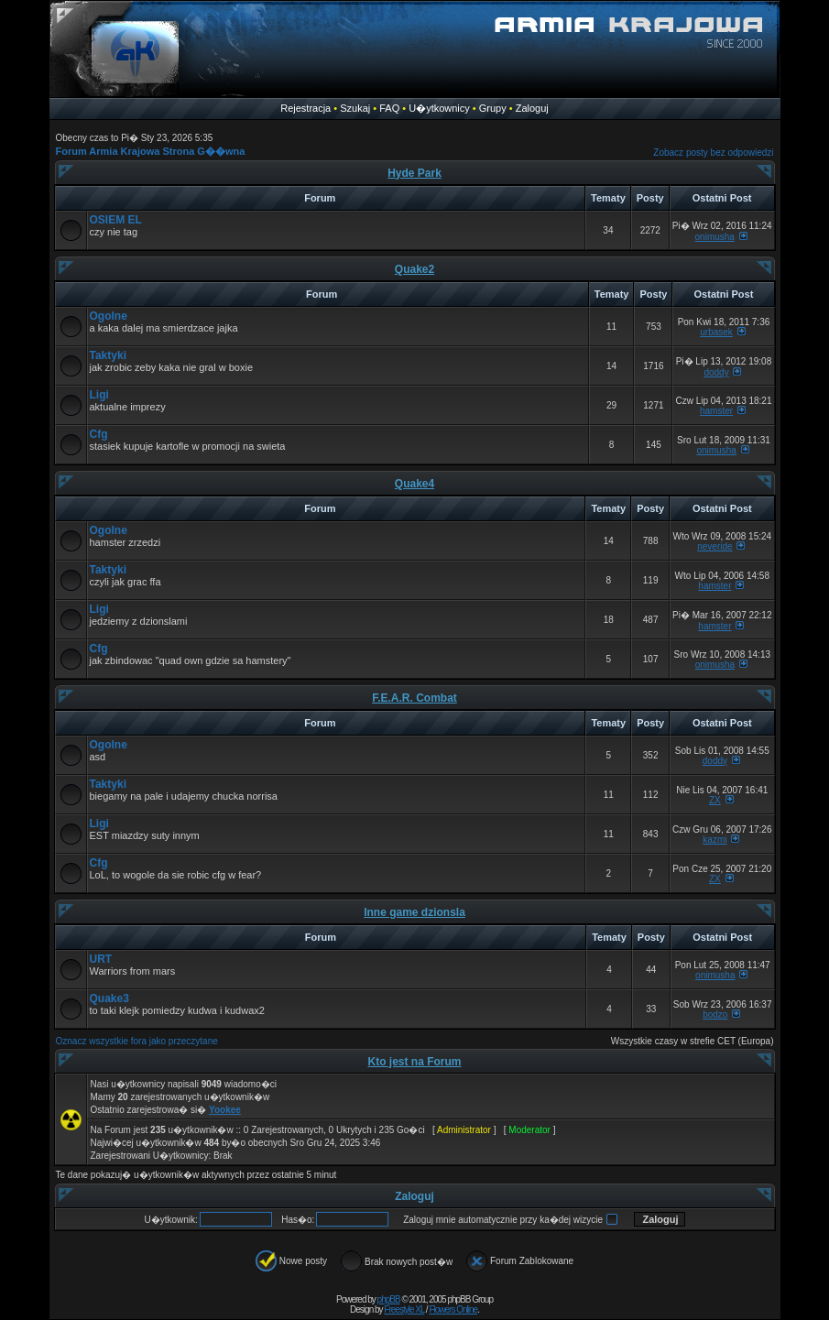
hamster (716, 411)
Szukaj (355, 108)
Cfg (99, 434)
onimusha (715, 237)
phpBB (388, 1299)
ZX (715, 800)
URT (101, 959)
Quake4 (414, 483)
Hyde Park (414, 173)
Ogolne (108, 316)
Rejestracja (305, 108)
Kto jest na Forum (414, 1061)
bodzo (715, 1014)
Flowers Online (453, 1309)
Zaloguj (532, 108)
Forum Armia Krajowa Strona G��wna (150, 151)
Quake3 (109, 998)
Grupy (493, 108)
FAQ (389, 108)
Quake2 (414, 269)
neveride (714, 546)
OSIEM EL (116, 219)
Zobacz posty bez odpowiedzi (713, 152)
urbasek (716, 332)
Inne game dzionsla (414, 912)
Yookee (225, 1110)
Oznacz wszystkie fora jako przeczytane (137, 1041)
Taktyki (108, 355)
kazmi (714, 840)
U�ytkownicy (439, 108)
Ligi (99, 394)
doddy (716, 372)
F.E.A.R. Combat (414, 698)
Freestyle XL (404, 1309)
